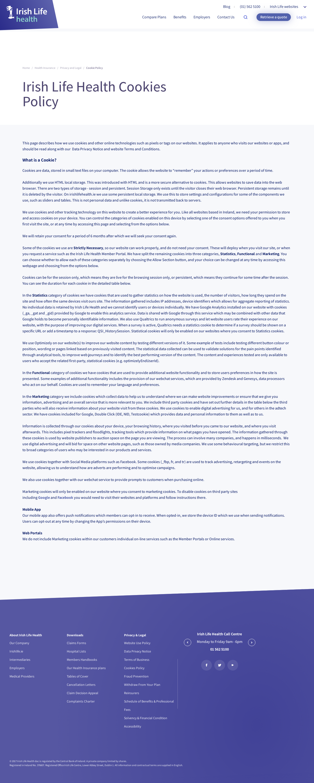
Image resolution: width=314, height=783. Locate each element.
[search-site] (245, 17)
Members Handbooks (82, 659)
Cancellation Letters (81, 684)
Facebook (65, 497)
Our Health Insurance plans (86, 668)
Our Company (19, 643)
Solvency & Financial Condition (145, 718)
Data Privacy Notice (137, 651)
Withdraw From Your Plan (142, 684)
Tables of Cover (77, 676)
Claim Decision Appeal (82, 693)
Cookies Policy (134, 668)
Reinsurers (131, 693)
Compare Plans (154, 17)
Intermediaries (20, 659)
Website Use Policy (137, 643)
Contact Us (226, 17)
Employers (202, 17)
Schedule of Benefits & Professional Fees (149, 705)
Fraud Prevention (136, 676)
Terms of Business (136, 659)
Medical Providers (22, 676)
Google (44, 497)
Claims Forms (76, 643)
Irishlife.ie (16, 651)
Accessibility (132, 726)
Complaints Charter (81, 701)
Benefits (179, 17)
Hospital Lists (76, 651)
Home (26, 68)
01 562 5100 (219, 649)
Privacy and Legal (70, 68)
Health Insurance (45, 68)
